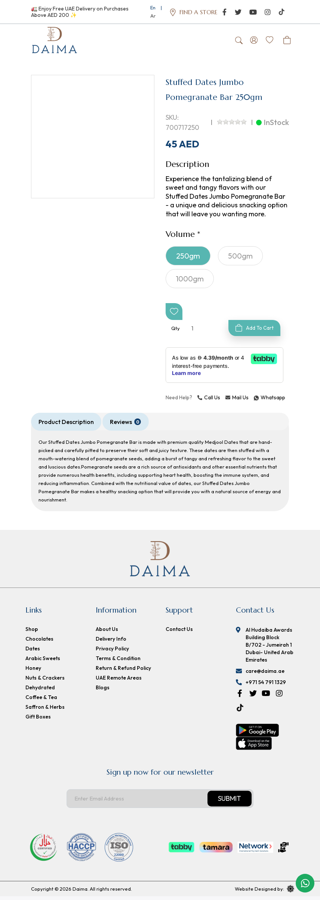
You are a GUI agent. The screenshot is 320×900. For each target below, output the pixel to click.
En (153, 7)
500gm (240, 259)
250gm (188, 259)
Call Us (208, 401)
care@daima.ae (265, 674)
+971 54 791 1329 (266, 686)
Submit (229, 802)
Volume (180, 237)
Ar (153, 16)
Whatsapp (255, 401)
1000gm (190, 282)
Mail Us (237, 401)
